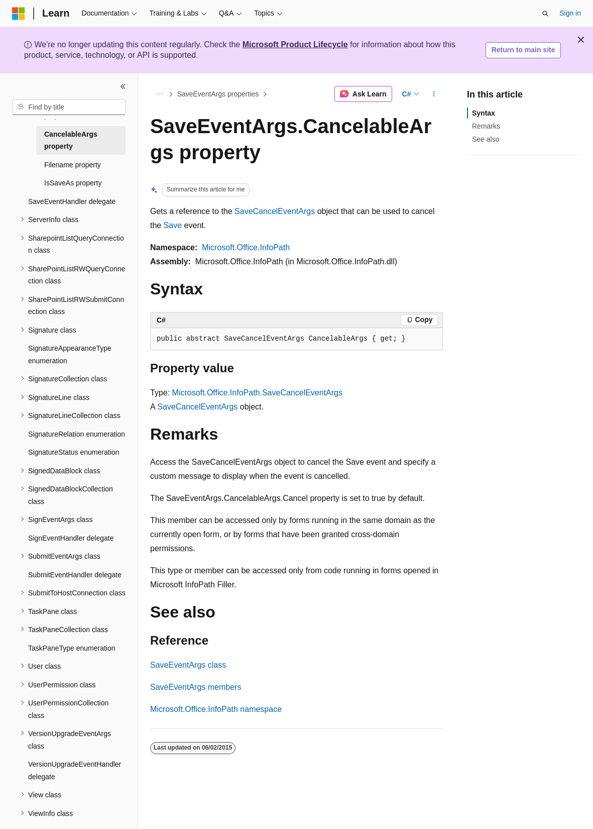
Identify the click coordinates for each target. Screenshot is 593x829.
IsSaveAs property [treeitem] (72, 183)
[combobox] (69, 107)
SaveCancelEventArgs (274, 211)
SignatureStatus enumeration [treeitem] (73, 452)
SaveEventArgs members (195, 687)
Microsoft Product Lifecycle (295, 44)
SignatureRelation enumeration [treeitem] (76, 434)
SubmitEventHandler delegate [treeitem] (75, 575)
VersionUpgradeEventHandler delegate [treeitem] (74, 770)
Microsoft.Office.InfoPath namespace (216, 709)
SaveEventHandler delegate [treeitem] (71, 201)
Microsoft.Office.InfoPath (246, 247)
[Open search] (545, 14)
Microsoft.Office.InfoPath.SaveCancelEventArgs (257, 392)
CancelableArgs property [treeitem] (70, 140)
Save (173, 225)
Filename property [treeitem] (72, 165)
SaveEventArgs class (188, 665)
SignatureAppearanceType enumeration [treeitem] (69, 354)
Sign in (570, 13)
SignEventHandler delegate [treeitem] (70, 538)
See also (485, 139)
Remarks (486, 126)
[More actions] (434, 94)
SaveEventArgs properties (218, 94)
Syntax (483, 113)
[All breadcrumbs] (159, 94)
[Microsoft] (18, 13)
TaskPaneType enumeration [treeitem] (71, 648)
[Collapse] (123, 86)
